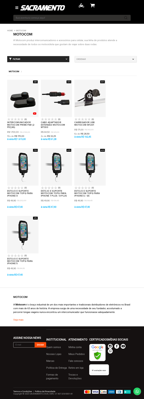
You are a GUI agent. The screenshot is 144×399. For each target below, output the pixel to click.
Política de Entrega (56, 367)
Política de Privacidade (45, 391)
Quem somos (53, 347)
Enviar (40, 345)
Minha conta (75, 347)
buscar (126, 18)
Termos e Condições (22, 391)
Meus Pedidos (76, 354)
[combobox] (106, 59)
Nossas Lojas (53, 354)
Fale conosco (75, 360)
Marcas (50, 360)
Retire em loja (75, 367)
